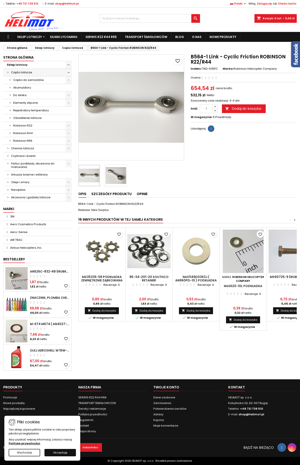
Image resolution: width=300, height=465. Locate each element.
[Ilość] (206, 108)
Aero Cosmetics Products (28, 224)
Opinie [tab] (142, 193)
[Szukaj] (150, 18)
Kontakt (83, 426)
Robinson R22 (22, 125)
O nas (197, 37)
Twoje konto (166, 387)
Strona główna (18, 57)
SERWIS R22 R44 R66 (101, 37)
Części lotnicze (21, 72)
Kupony (158, 420)
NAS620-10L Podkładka (243, 286)
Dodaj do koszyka (243, 108)
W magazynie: (201, 117)
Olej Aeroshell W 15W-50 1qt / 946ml (50, 350)
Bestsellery (14, 259)
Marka (228, 69)
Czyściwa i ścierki (23, 156)
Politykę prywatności (24, 443)
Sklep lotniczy (29, 37)
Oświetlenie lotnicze (27, 118)
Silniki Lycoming (63, 37)
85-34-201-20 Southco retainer (149, 279)
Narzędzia (18, 190)
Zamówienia (162, 403)
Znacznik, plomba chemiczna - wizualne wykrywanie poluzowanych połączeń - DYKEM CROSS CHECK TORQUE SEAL (50, 297)
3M (12, 216)
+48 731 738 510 (27, 3)
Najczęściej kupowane (19, 409)
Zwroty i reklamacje (92, 409)
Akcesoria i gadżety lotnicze (31, 197)
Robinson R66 (22, 141)
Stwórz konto (287, 3)
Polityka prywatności (92, 414)
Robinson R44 (23, 133)
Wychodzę (24, 452)
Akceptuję (60, 452)
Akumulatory (22, 87)
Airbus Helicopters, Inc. (26, 248)
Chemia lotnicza (22, 148)
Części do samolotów (28, 80)
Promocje (10, 397)
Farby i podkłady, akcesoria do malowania (32, 165)
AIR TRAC (16, 240)
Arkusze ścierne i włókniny (29, 175)
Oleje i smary (20, 182)
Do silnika (19, 95)
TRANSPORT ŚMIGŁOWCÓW (146, 37)
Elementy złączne (25, 103)
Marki (8, 208)
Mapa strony (87, 431)
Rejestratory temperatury (31, 110)
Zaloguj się (264, 3)
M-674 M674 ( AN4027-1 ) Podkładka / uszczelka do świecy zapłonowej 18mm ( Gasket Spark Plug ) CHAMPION (50, 324)
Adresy (158, 414)
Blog (179, 37)
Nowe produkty (223, 37)
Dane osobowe (164, 397)
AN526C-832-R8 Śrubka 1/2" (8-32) (50, 271)
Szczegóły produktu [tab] (111, 193)
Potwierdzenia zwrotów (170, 409)
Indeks (196, 69)
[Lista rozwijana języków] (238, 3)
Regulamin (85, 420)
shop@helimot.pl (67, 3)
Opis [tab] (82, 193)
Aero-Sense (19, 232)
